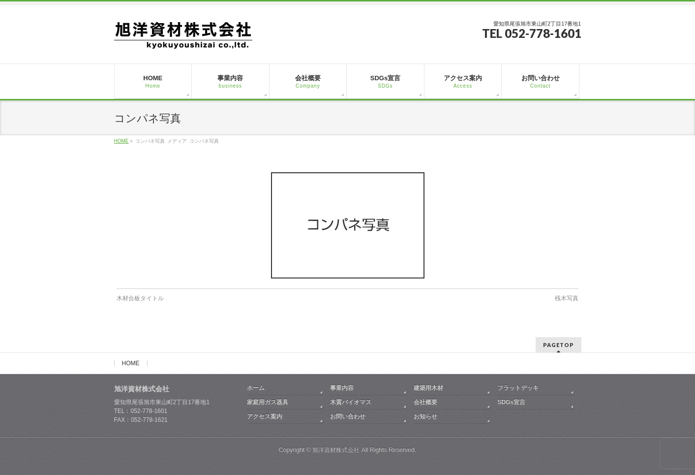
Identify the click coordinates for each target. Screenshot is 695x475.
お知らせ (425, 416)
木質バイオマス (350, 402)
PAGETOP (558, 345)
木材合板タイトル (140, 298)
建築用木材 (428, 387)
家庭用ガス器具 (267, 402)
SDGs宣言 (511, 402)
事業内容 (342, 387)
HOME (131, 363)
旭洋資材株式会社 (336, 449)
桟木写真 (566, 298)
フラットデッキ (518, 387)
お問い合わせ (347, 416)
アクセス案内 (264, 416)
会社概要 (425, 402)
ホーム (256, 387)
